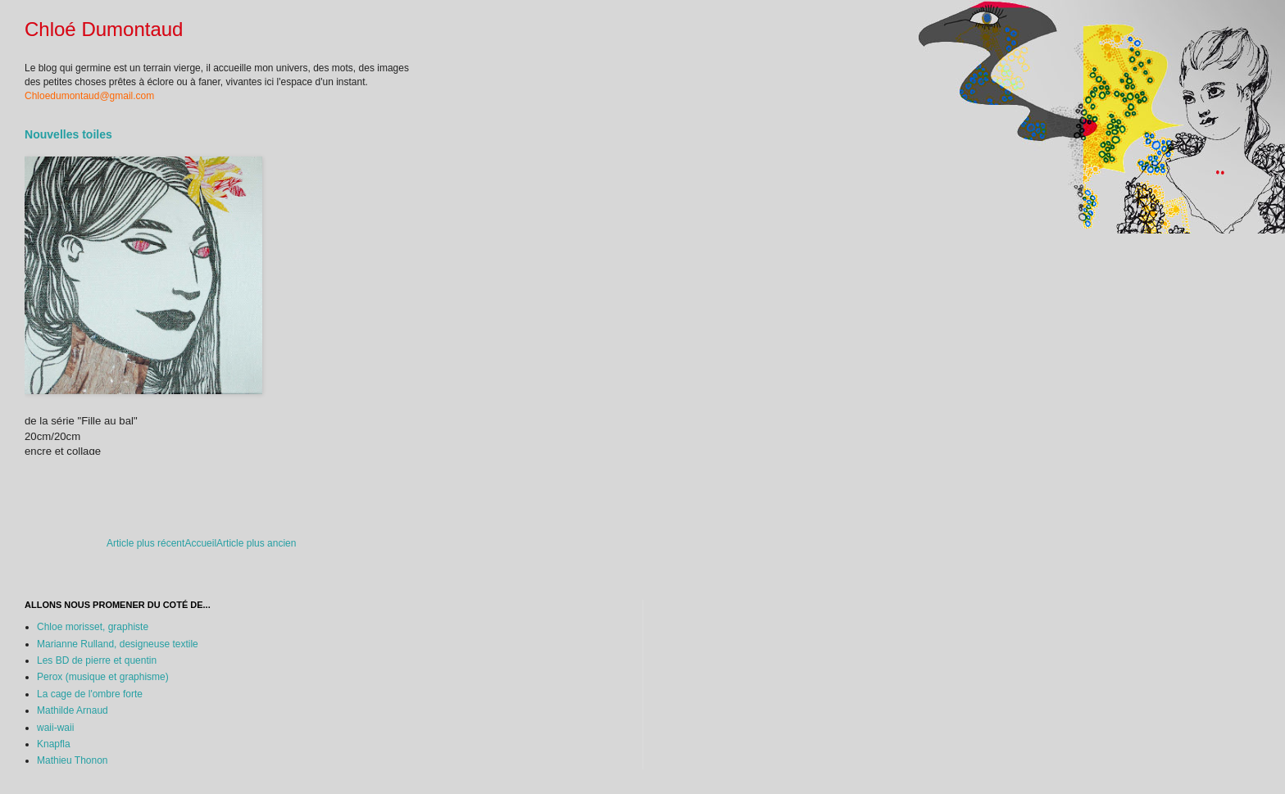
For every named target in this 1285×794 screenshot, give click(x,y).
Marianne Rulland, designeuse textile (117, 644)
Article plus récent (145, 543)
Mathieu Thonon (72, 760)
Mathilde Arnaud (72, 710)
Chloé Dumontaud (104, 29)
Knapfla (53, 744)
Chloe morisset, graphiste (92, 627)
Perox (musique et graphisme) (103, 677)
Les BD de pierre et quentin (97, 660)
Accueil (200, 543)
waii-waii (55, 727)
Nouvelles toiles (68, 134)
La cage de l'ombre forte (90, 694)
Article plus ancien (256, 543)
